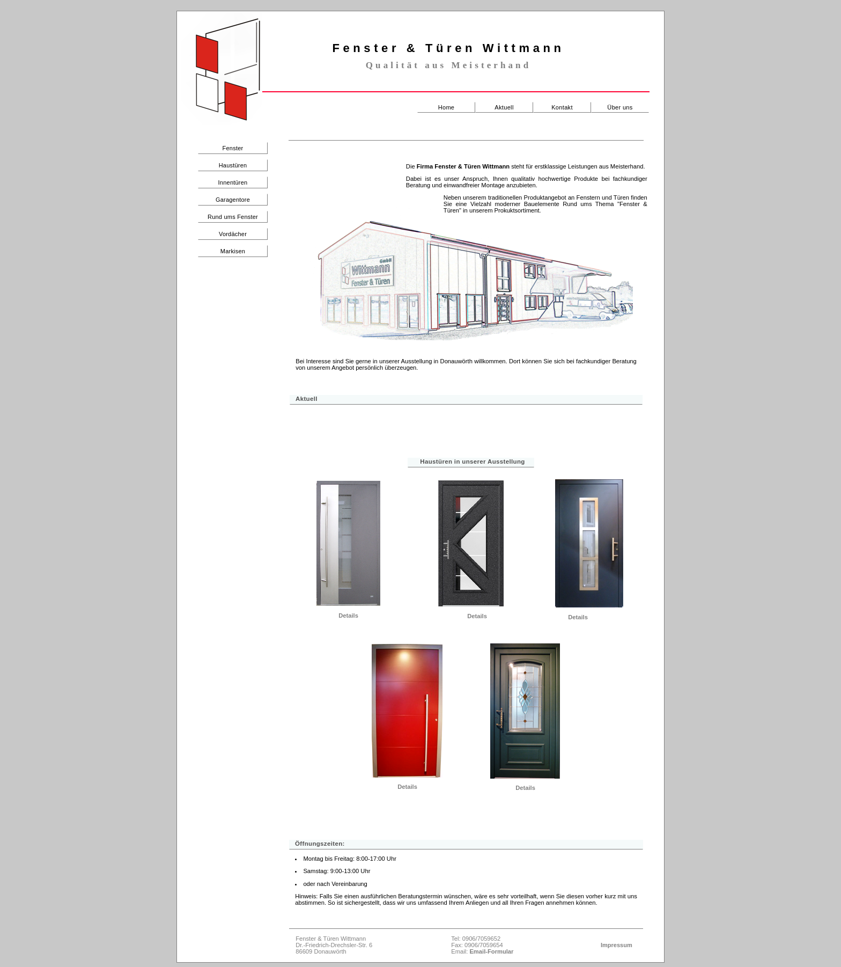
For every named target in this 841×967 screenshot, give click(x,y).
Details (348, 615)
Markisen (232, 251)
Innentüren (233, 182)
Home (446, 107)
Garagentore (233, 199)
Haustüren (233, 165)
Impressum (616, 945)
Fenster (233, 148)
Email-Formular (491, 951)
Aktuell (504, 107)
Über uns (619, 107)
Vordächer (233, 234)
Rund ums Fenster (233, 217)
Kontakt (562, 107)
